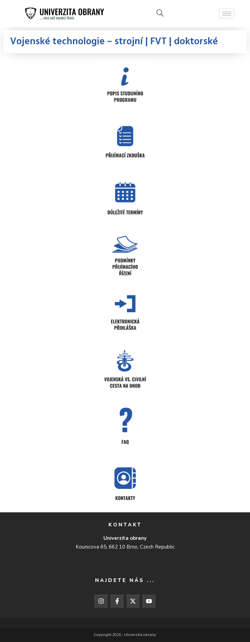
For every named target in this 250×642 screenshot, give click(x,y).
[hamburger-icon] (226, 13)
